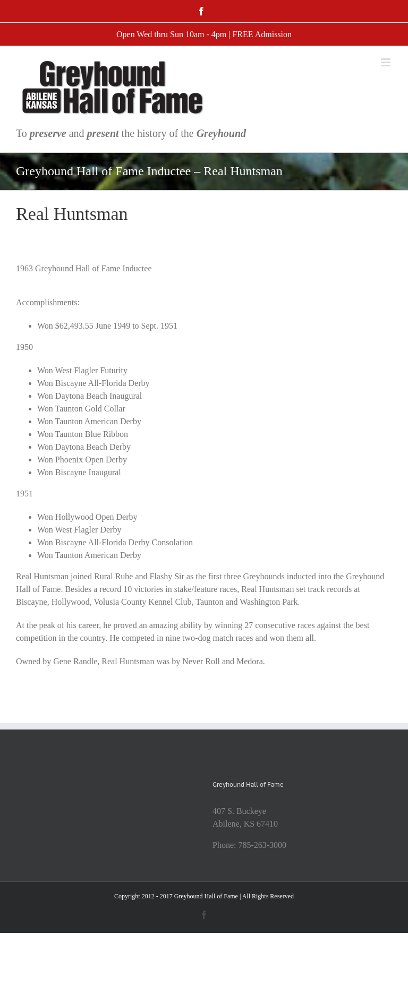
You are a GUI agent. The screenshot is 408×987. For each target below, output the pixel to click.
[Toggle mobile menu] (386, 62)
